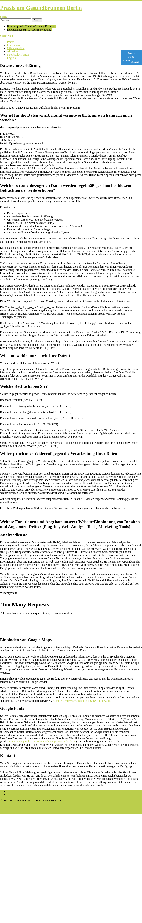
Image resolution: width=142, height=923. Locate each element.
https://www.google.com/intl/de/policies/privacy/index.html (42, 741)
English (11, 57)
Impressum (13, 791)
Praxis (10, 41)
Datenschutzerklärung (19, 794)
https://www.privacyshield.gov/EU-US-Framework (82, 700)
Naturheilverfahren (18, 54)
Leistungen (13, 45)
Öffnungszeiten (15, 48)
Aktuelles (12, 51)
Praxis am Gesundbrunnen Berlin (41, 8)
